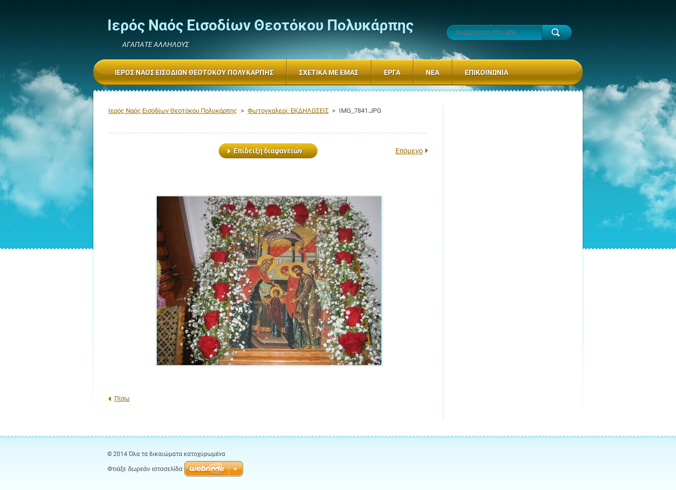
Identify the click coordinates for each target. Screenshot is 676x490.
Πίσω (122, 398)
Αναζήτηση (557, 32)
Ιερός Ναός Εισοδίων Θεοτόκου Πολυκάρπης (172, 110)
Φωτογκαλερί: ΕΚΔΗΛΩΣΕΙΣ (288, 110)
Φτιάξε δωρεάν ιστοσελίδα (144, 469)
